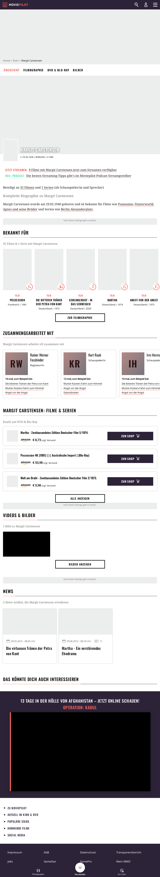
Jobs (10, 861)
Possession (125, 204)
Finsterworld (144, 204)
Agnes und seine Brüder (20, 209)
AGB (46, 852)
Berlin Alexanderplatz (77, 209)
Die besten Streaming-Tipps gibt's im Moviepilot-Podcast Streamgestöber (78, 176)
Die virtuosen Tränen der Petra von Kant (29, 651)
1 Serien (47, 187)
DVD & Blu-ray (58, 70)
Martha (112, 300)
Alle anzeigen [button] (80, 498)
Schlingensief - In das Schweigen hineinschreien (80, 302)
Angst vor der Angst (144, 300)
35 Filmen (27, 187)
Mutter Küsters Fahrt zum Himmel (24, 388)
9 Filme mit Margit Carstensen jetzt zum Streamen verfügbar (73, 170)
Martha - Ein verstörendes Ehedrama (81, 651)
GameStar (50, 861)
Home (6, 60)
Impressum (15, 852)
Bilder (78, 70)
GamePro (86, 861)
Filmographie (33, 70)
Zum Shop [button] (130, 436)
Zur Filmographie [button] (79, 317)
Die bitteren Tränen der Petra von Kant (49, 302)
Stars (15, 60)
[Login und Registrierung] (146, 4)
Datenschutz (88, 852)
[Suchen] (136, 4)
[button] (38, 872)
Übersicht (12, 70)
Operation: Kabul (80, 707)
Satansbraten (71, 392)
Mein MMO (123, 861)
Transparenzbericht (128, 852)
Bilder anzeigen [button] (80, 564)
